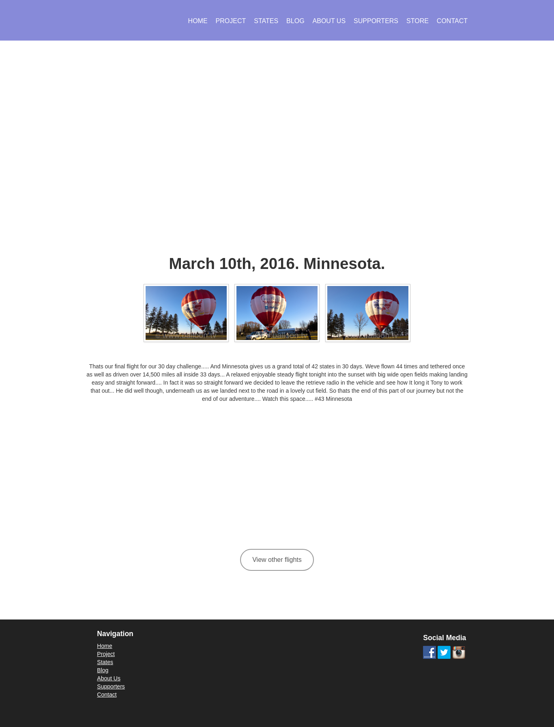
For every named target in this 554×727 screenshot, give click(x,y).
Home (198, 20)
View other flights (277, 559)
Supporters (376, 20)
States (266, 20)
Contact (452, 20)
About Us (329, 20)
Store (417, 20)
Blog (295, 20)
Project (231, 20)
